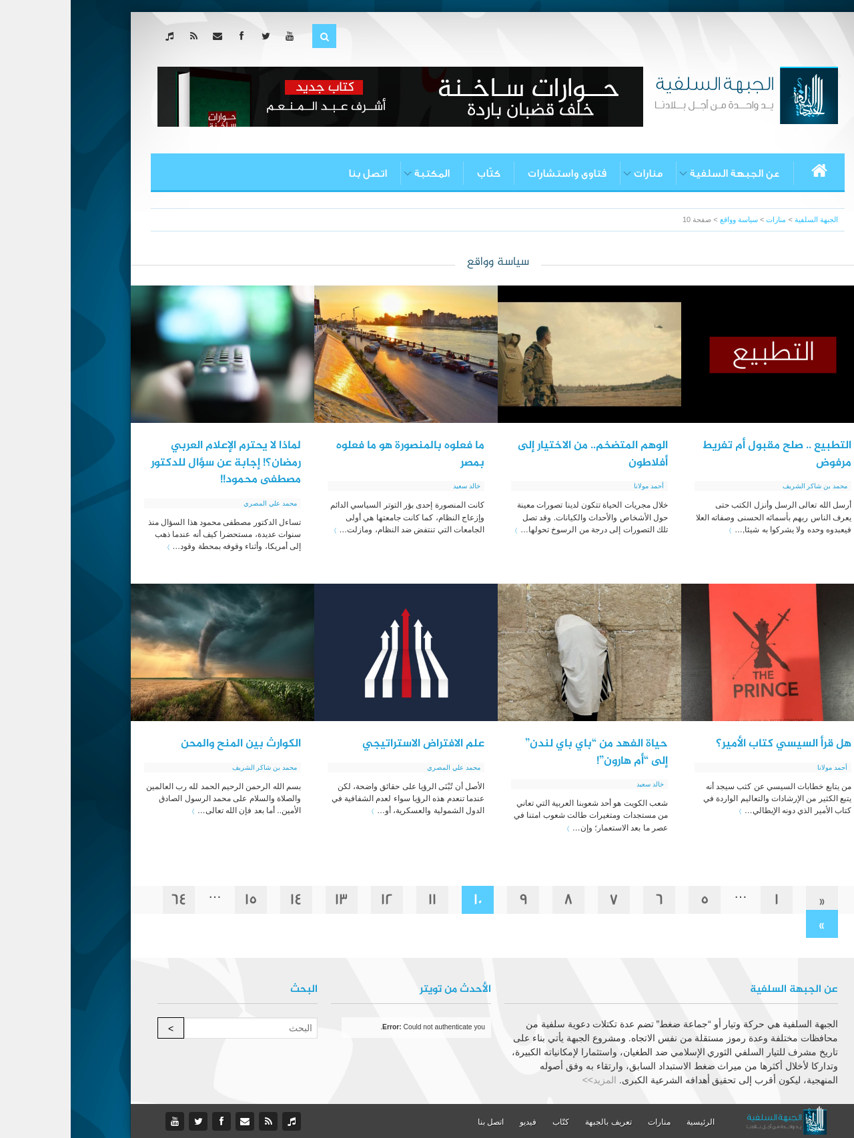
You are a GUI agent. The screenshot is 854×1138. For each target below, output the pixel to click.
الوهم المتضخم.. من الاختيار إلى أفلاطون (522, 454)
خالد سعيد (396, 486)
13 (271, 900)
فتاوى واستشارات (496, 173)
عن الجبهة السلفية (664, 173)
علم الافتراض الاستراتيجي (353, 743)
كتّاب (418, 173)
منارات (577, 173)
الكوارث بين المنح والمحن (170, 743)
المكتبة (361, 173)
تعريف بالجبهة (537, 1122)
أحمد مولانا (578, 486)
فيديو (457, 1122)
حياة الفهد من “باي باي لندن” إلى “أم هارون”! (525, 752)
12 (316, 900)
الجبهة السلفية (745, 219)
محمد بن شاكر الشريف (744, 486)
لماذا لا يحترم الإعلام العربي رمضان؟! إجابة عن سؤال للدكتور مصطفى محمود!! (155, 462)
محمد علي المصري (199, 503)
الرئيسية (630, 1122)
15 (180, 900)
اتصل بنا (297, 173)
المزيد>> (529, 1080)
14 (226, 900)
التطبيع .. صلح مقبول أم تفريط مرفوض (706, 454)
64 (108, 900)
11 (362, 900)
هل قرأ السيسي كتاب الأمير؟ (713, 743)
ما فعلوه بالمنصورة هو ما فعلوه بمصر (340, 454)
